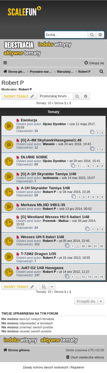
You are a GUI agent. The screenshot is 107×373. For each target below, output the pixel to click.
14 (95, 277)
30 (89, 246)
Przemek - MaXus (55, 220)
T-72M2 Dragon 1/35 (38, 254)
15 (101, 277)
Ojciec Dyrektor (54, 124)
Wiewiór (49, 144)
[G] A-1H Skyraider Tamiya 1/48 (48, 174)
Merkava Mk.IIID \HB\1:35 (43, 205)
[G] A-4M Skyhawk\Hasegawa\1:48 (51, 140)
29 (83, 246)
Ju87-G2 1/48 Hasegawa (42, 268)
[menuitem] (94, 63)
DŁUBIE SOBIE (34, 157)
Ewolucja (29, 120)
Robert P (12, 83)
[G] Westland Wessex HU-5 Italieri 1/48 (55, 217)
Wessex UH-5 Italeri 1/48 (42, 237)
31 (95, 246)
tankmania (50, 177)
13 (89, 277)
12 (83, 277)
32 (101, 246)
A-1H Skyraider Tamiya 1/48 (45, 188)
